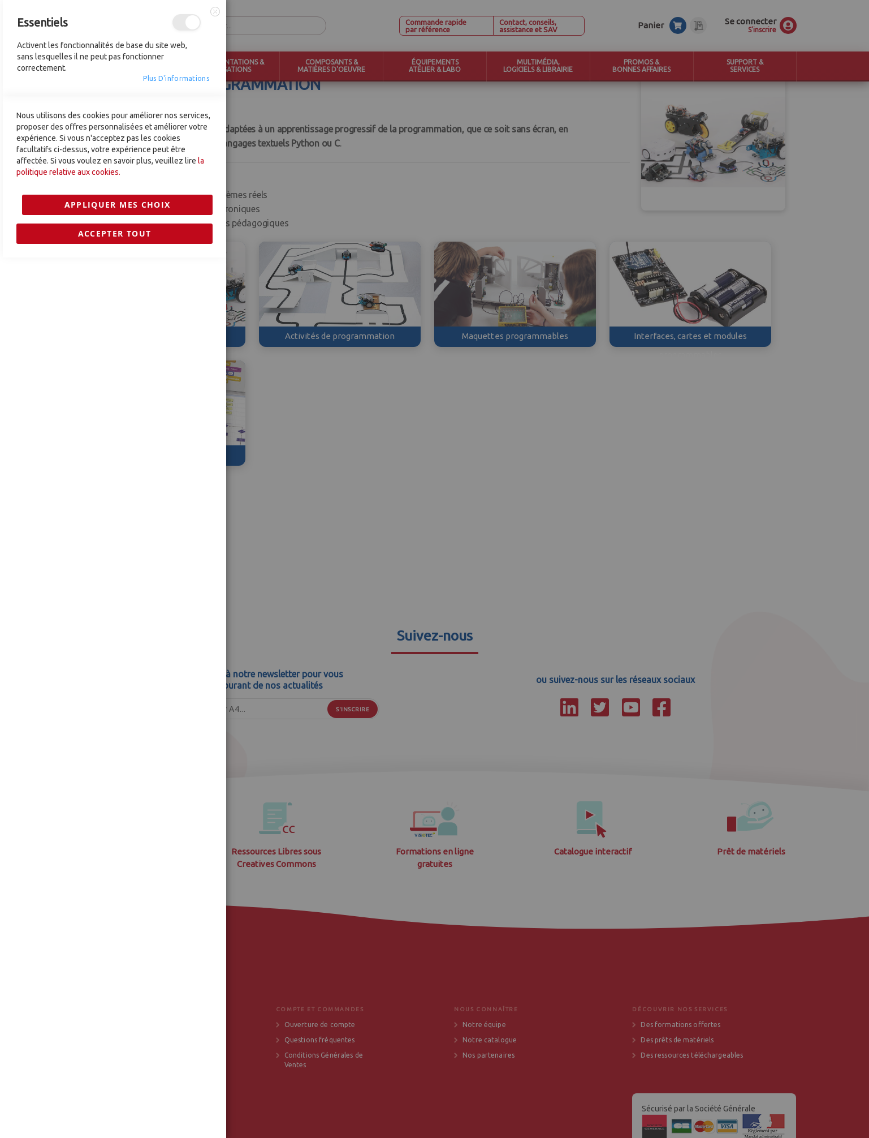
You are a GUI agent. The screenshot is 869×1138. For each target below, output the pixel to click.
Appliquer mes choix (117, 768)
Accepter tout (115, 797)
